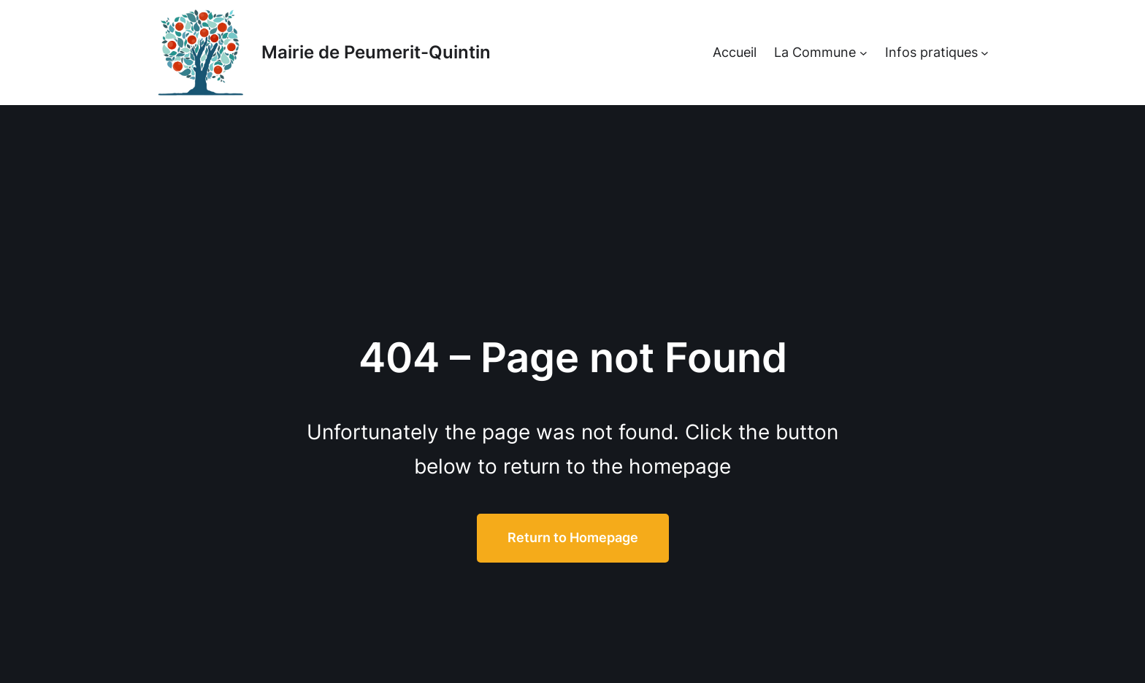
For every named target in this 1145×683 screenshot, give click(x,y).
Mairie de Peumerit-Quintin (376, 52)
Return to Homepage (573, 537)
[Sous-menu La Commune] (863, 53)
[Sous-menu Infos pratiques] (985, 53)
